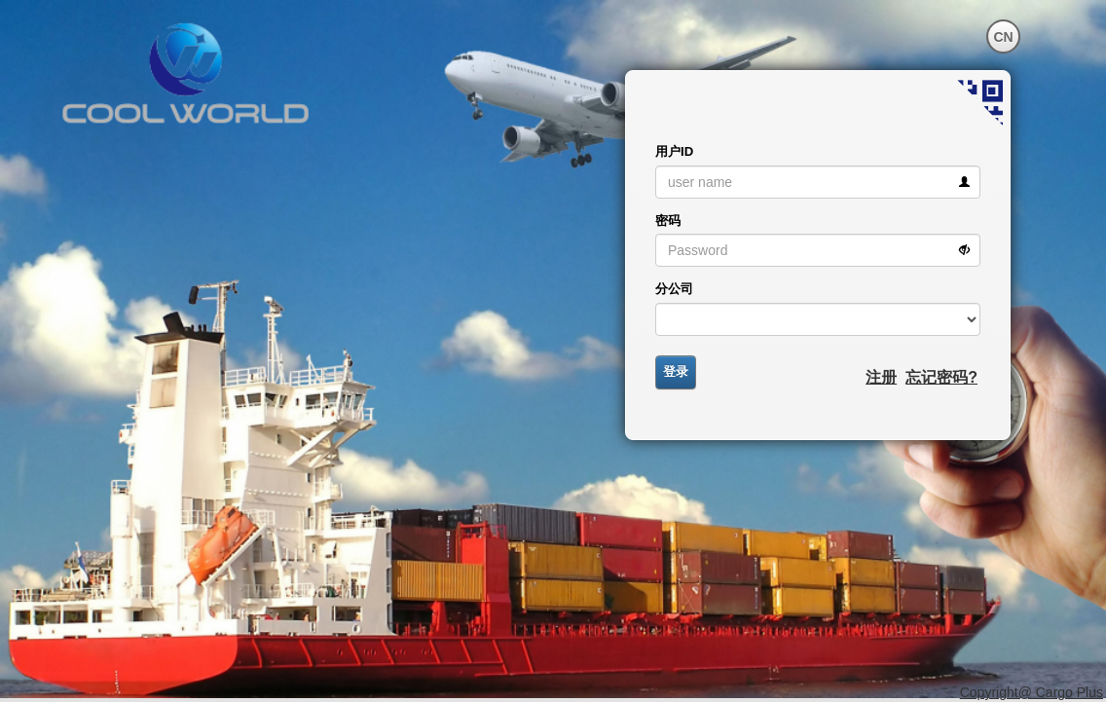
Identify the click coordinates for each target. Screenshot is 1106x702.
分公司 (674, 288)
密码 (668, 220)
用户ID (674, 151)
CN (1003, 37)
